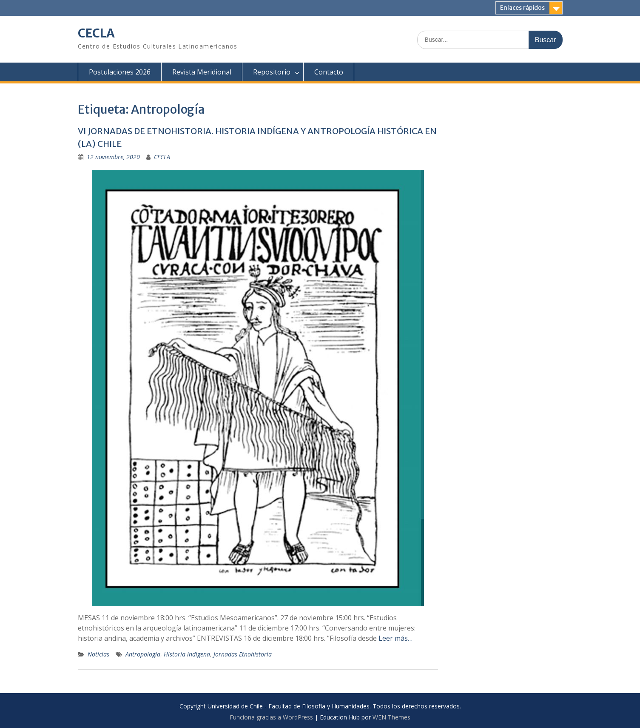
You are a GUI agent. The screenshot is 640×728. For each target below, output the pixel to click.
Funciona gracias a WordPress (271, 717)
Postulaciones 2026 (120, 72)
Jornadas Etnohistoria (242, 654)
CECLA (96, 33)
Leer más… (395, 638)
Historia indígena (187, 654)
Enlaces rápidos (522, 7)
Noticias (98, 654)
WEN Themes (391, 717)
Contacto (328, 72)
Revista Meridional (201, 72)
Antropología (142, 654)
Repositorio (271, 72)
